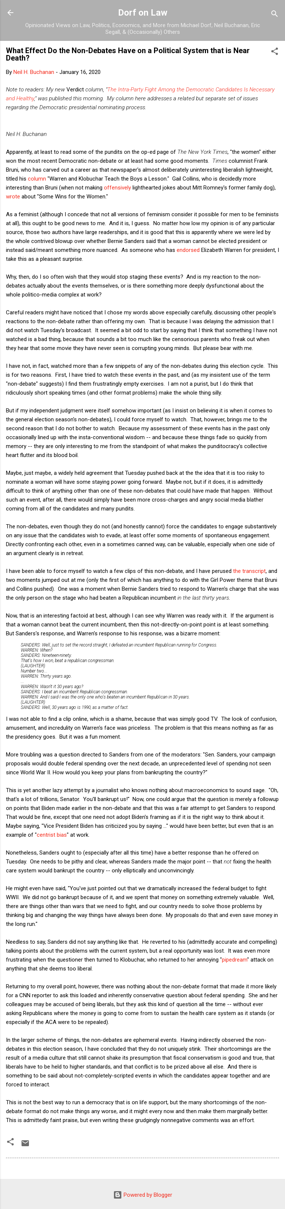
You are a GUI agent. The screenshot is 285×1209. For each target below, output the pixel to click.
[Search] (274, 15)
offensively (117, 187)
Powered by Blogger (142, 1195)
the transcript (249, 571)
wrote (13, 196)
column (37, 178)
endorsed (188, 250)
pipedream (234, 959)
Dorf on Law (142, 12)
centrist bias (52, 835)
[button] (274, 52)
